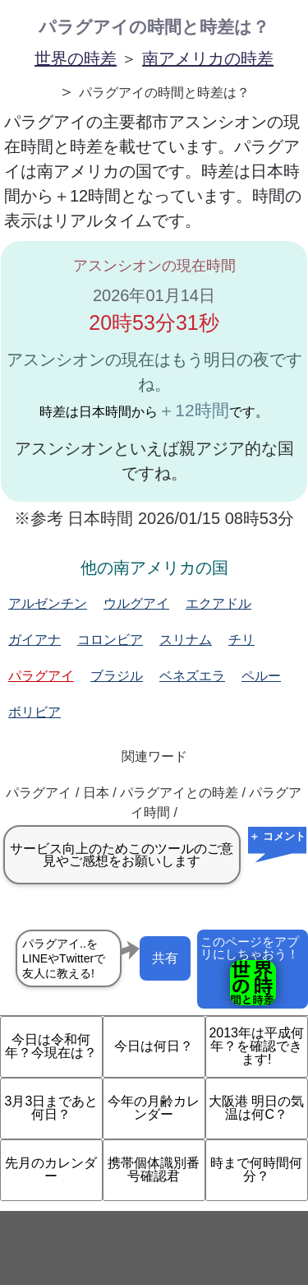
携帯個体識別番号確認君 (154, 1169)
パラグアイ (41, 676)
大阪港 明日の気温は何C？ (256, 1107)
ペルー (261, 676)
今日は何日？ (153, 1046)
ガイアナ (34, 640)
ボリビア (34, 712)
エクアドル (218, 603)
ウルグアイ (136, 603)
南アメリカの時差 (208, 58)
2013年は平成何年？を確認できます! (256, 1046)
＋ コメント (277, 836)
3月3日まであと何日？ (52, 1107)
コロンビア (110, 640)
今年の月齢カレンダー (154, 1107)
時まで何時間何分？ (256, 1169)
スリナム (185, 640)
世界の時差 (75, 58)
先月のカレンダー (51, 1169)
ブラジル (116, 676)
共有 (165, 958)
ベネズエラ (192, 676)
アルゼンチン (47, 603)
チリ (241, 640)
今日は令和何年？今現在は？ (51, 1046)
